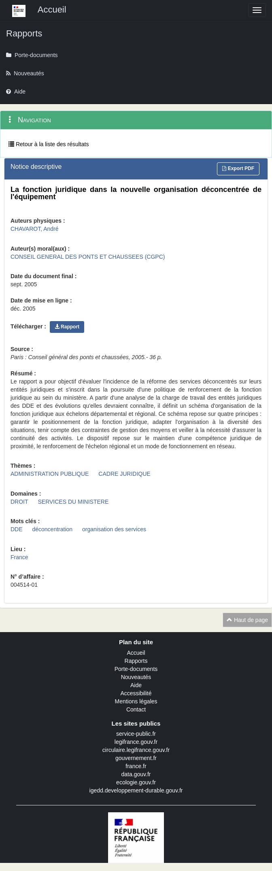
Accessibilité (135, 693)
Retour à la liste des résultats (48, 144)
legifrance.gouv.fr (136, 742)
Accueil (136, 653)
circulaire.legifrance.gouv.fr (136, 750)
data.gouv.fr (136, 774)
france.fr (135, 766)
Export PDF (238, 168)
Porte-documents (136, 669)
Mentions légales (136, 701)
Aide (136, 685)
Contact (136, 709)
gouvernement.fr (136, 758)
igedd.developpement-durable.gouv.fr (136, 790)
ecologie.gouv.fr (136, 782)
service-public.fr (136, 733)
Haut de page (247, 620)
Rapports (136, 661)
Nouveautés (136, 677)
